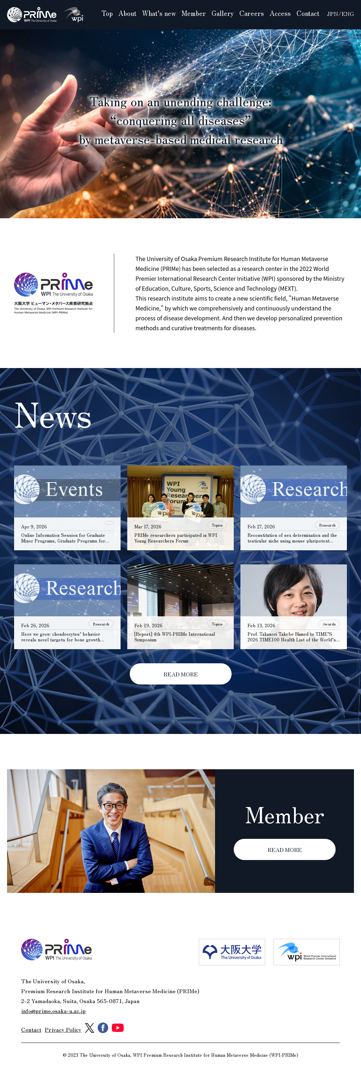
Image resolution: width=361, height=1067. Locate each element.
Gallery (223, 13)
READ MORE (181, 674)
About (127, 13)
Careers (251, 13)
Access (280, 13)
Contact (307, 13)
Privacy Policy (63, 1029)
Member (194, 13)
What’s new (159, 13)
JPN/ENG (340, 13)
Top (107, 13)
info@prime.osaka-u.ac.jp (53, 1010)
